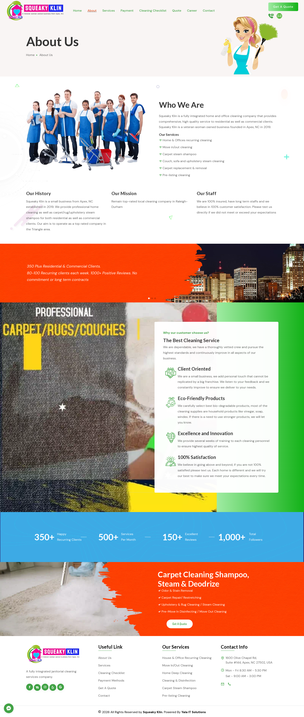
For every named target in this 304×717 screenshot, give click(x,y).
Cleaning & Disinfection (179, 680)
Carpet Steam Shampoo (179, 688)
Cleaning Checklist (153, 11)
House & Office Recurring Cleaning (187, 658)
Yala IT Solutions (193, 712)
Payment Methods (111, 680)
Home (77, 11)
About (91, 11)
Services (108, 11)
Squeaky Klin (152, 712)
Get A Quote (283, 7)
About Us (104, 658)
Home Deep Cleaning (177, 673)
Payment (127, 11)
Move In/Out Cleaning (177, 665)
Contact (209, 11)
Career (192, 11)
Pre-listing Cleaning (176, 696)
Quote (176, 11)
